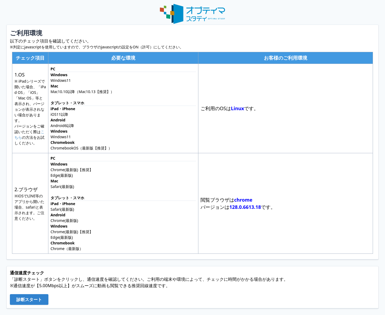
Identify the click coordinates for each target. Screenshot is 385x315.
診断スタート (29, 299)
